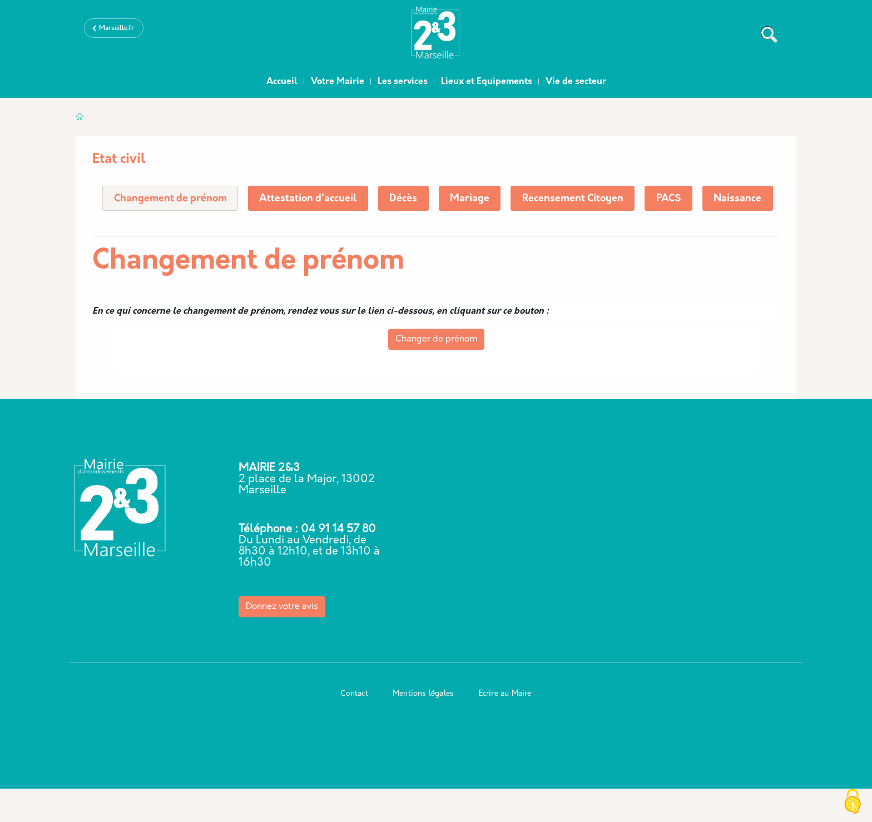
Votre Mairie (337, 81)
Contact (354, 727)
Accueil (282, 81)
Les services (403, 81)
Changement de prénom (170, 199)
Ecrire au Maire (505, 727)
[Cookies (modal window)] (852, 802)
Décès (406, 199)
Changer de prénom (436, 372)
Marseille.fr (116, 28)
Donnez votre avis (282, 640)
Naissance (138, 232)
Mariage (473, 199)
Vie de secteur (576, 81)
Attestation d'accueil (310, 199)
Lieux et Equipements (486, 81)
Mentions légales (423, 727)
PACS (674, 199)
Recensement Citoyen (577, 199)
